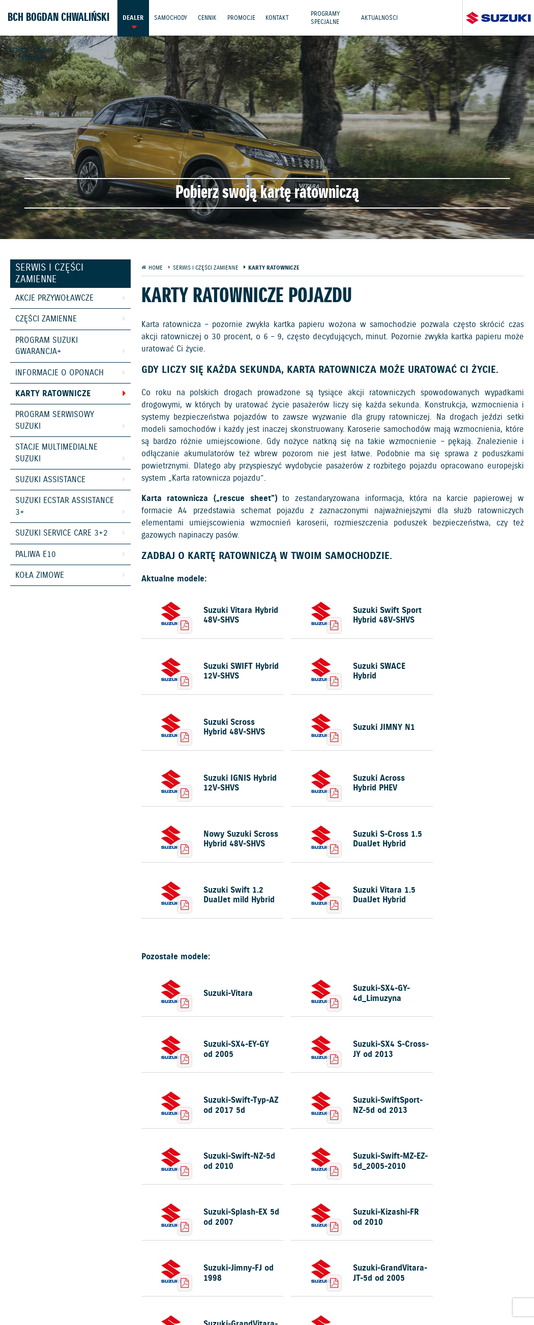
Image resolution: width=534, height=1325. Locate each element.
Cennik (207, 17)
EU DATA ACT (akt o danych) (463, 1284)
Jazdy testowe (311, 1260)
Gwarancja (207, 1284)
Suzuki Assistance (50, 480)
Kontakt (277, 17)
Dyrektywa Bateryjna (193, 1296)
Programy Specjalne (325, 17)
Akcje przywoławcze (54, 298)
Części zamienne (46, 319)
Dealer (133, 17)
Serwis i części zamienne (30, 53)
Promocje (241, 17)
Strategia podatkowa (272, 1296)
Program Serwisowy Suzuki (54, 420)
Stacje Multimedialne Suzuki (56, 453)
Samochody (170, 17)
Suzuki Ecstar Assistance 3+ (64, 506)
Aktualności (380, 17)
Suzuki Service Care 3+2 (61, 533)
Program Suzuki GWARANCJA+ (46, 346)
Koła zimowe (39, 575)
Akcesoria (250, 1284)
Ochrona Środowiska (63, 1284)
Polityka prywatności (144, 1284)
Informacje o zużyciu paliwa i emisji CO (342, 1285)
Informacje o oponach (59, 373)
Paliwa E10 (35, 554)
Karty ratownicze (53, 394)
